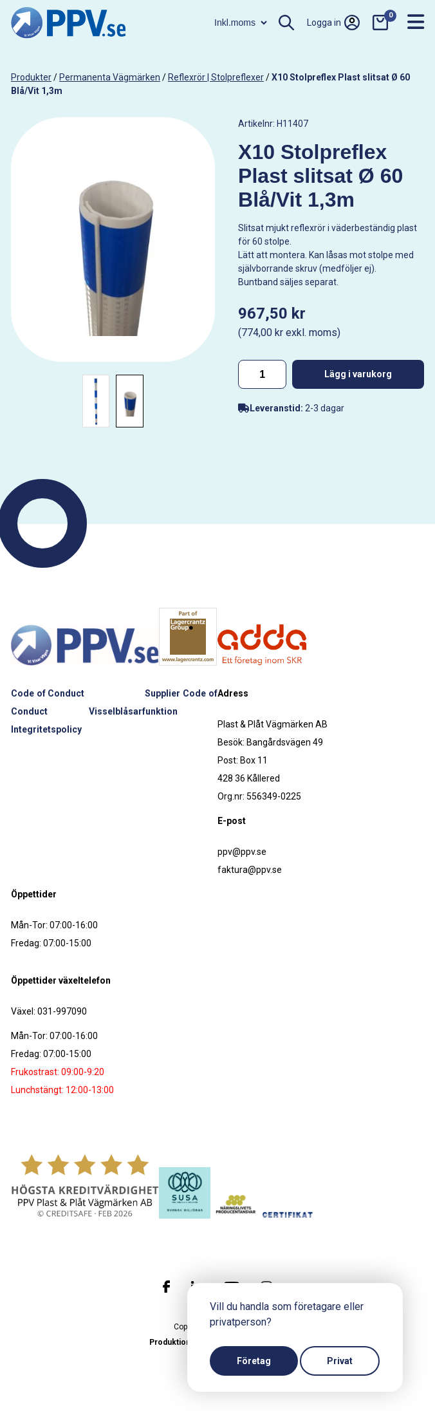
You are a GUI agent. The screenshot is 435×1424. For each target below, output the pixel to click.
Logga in (333, 22)
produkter (31, 77)
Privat (340, 1361)
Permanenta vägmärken (109, 77)
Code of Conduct (48, 693)
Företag (254, 1361)
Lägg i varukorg (358, 374)
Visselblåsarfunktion (133, 711)
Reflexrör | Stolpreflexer (216, 77)
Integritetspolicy (46, 729)
